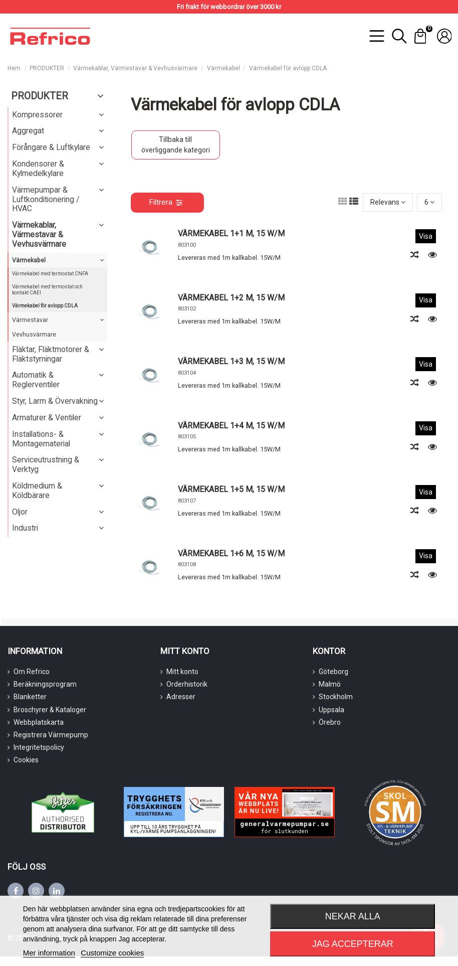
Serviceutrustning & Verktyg (45, 464)
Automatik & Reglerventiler (36, 379)
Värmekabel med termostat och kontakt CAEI (47, 289)
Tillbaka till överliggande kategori (175, 144)
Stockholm (336, 697)
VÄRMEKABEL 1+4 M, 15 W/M (231, 425)
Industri (25, 528)
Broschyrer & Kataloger (50, 710)
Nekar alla (352, 916)
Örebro (330, 722)
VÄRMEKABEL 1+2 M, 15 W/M (231, 297)
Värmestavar (30, 320)
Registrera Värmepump (51, 735)
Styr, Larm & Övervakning (55, 401)
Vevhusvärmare (34, 334)
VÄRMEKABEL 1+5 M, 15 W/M (231, 489)
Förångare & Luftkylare (51, 147)
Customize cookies (112, 952)
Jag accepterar (352, 944)
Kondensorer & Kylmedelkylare (38, 168)
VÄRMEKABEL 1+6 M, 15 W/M (231, 553)
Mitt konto (182, 672)
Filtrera (165, 202)
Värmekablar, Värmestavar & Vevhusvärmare (39, 234)
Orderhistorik (186, 684)
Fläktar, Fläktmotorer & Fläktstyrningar (50, 354)
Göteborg (333, 672)
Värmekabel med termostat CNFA (50, 273)
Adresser (180, 697)
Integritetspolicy (39, 747)
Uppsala (331, 710)
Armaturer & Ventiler (46, 417)
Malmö (330, 684)
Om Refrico (32, 672)
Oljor (20, 512)
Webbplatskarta (39, 722)
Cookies (26, 760)
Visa (425, 236)
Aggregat (28, 130)
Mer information (49, 952)
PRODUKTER (39, 96)
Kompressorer (37, 114)
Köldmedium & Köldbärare (37, 490)
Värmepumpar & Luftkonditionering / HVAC (45, 199)
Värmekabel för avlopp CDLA (45, 305)
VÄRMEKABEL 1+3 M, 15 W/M (231, 361)
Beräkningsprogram (45, 684)
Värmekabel (29, 260)
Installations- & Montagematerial (41, 438)
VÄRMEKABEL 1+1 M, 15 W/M (231, 233)
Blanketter (30, 697)
